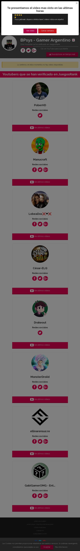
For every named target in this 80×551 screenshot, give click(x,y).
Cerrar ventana (47, 31)
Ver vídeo (30, 31)
